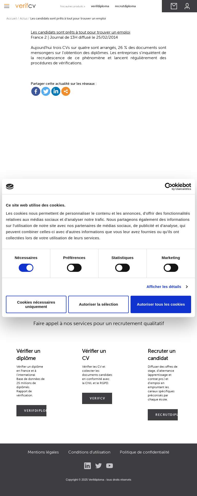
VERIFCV (97, 398)
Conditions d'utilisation (89, 452)
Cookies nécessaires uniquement (36, 304)
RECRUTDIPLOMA (166, 415)
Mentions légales (43, 452)
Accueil (11, 18)
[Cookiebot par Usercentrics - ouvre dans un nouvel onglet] (168, 186)
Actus (23, 18)
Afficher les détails (163, 286)
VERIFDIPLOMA (35, 410)
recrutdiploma (125, 6)
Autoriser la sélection (98, 304)
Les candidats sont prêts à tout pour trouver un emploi (80, 32)
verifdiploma (100, 6)
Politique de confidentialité (144, 452)
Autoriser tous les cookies (161, 304)
